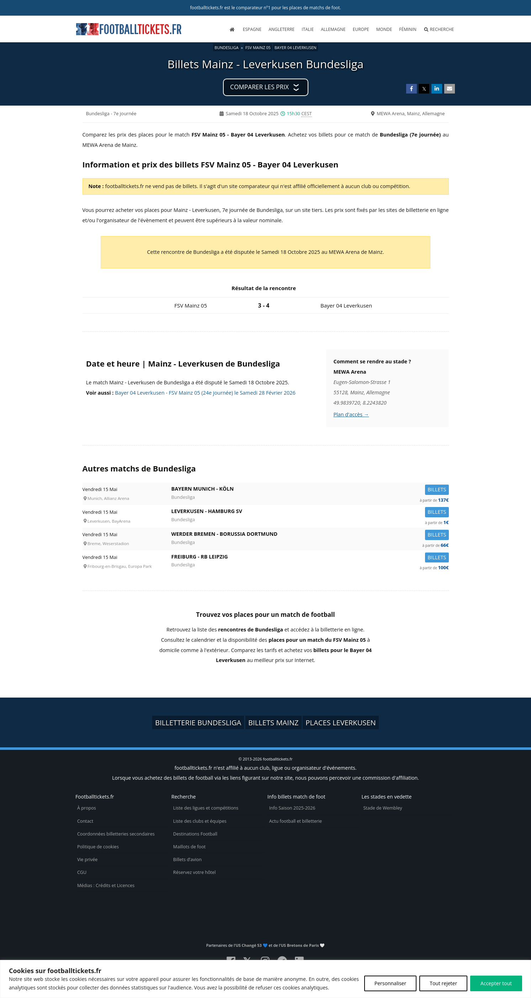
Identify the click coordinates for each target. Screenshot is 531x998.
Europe (361, 29)
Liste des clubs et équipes (200, 821)
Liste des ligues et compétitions (205, 808)
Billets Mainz (273, 722)
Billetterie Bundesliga (198, 722)
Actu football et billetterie (295, 821)
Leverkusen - (310, 512)
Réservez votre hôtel (194, 872)
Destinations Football (195, 834)
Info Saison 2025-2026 (292, 808)
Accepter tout (496, 983)
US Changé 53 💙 (251, 945)
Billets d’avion (187, 859)
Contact (85, 821)
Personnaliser (390, 983)
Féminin (407, 29)
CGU (81, 872)
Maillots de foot (189, 847)
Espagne (252, 29)
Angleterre (281, 29)
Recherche (439, 29)
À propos (86, 808)
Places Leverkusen (341, 722)
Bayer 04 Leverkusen (296, 47)
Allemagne (333, 29)
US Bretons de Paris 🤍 (303, 945)
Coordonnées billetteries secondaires (116, 834)
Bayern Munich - (310, 490)
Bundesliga (226, 47)
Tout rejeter (443, 983)
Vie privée (87, 859)
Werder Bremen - (310, 535)
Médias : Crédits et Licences (105, 885)
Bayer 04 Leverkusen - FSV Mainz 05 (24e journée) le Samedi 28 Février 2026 (205, 392)
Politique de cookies (98, 847)
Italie (308, 29)
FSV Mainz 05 (258, 47)
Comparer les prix (259, 87)
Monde (384, 29)
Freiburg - (310, 558)
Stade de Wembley (382, 808)
